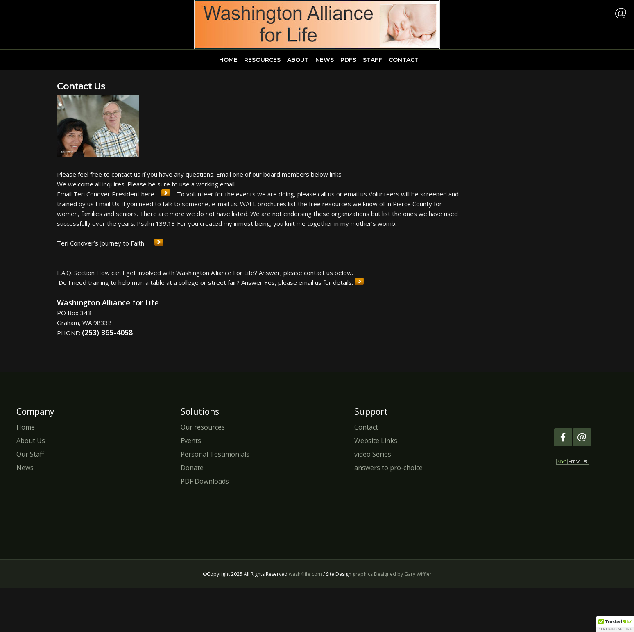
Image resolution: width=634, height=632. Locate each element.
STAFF (372, 60)
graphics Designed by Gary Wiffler (392, 574)
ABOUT (298, 60)
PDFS (348, 60)
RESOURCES (262, 60)
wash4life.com (305, 574)
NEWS (324, 60)
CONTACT (404, 60)
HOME (228, 60)
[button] (615, 624)
